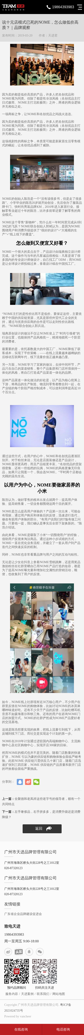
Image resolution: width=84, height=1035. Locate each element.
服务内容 (11, 994)
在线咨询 (21, 1029)
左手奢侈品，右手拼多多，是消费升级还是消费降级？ (41, 814)
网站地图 (58, 994)
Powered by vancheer (17, 1016)
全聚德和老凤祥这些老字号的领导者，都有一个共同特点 (41, 801)
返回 (43, 828)
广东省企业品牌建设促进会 (23, 914)
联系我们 (43, 994)
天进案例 (27, 994)
